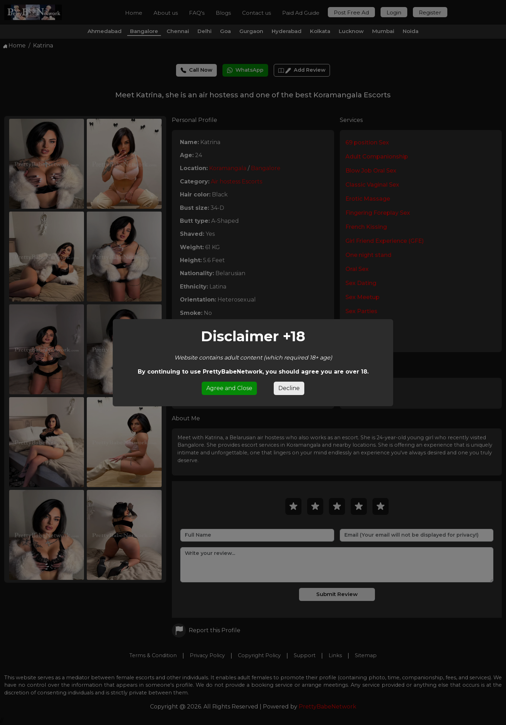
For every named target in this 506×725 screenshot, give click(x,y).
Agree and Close (229, 388)
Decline (289, 388)
